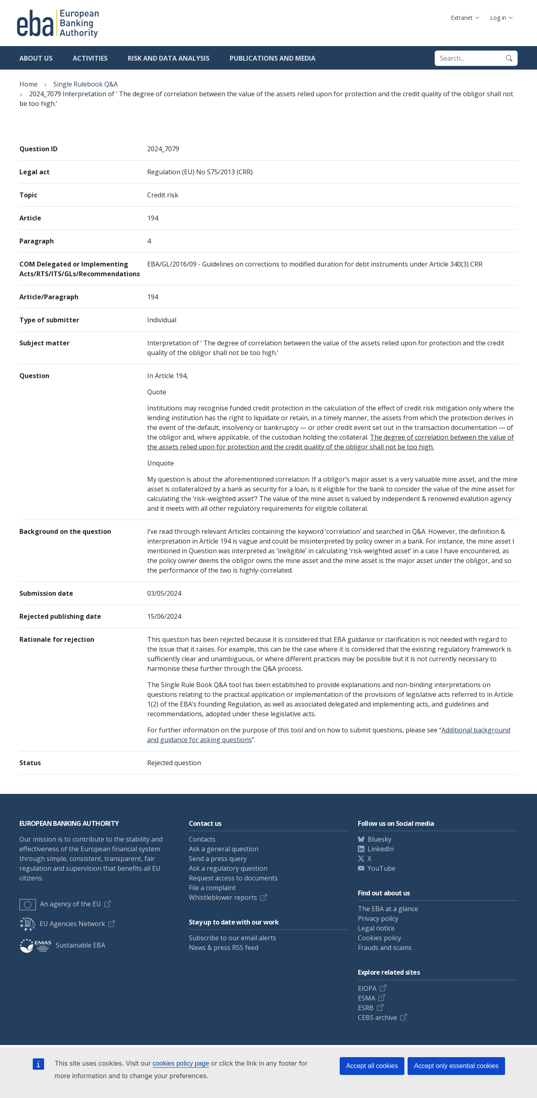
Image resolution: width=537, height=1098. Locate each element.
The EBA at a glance (388, 908)
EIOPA (367, 988)
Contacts (202, 839)
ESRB (366, 1007)
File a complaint (212, 887)
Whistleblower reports (223, 897)
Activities (90, 58)
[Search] (509, 58)
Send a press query (218, 858)
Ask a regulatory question (228, 868)
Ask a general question (223, 848)
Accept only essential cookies (456, 1065)
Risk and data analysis (168, 58)
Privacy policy (378, 918)
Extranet (462, 17)
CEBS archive (377, 1017)
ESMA (366, 998)
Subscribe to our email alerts (232, 937)
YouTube (381, 868)
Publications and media (272, 58)
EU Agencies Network (62, 923)
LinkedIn (381, 848)
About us (36, 58)
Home (28, 84)
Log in (498, 17)
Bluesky (379, 839)
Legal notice (376, 928)
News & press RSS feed (223, 947)
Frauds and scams (385, 947)
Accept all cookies (372, 1065)
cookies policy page (180, 1063)
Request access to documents (233, 878)
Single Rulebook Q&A (85, 84)
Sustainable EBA (62, 945)
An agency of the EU (60, 903)
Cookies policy (379, 937)
